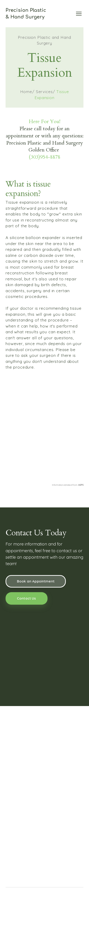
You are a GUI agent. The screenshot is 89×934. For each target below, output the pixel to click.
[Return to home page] (26, 13)
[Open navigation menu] (78, 13)
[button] (36, 581)
